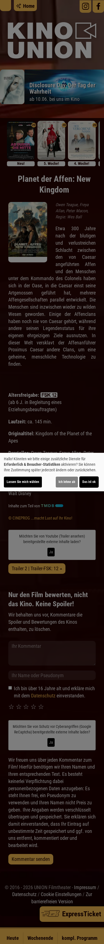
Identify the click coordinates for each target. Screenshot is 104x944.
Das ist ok (89, 482)
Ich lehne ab (67, 482)
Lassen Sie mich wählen (23, 482)
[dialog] (52, 472)
